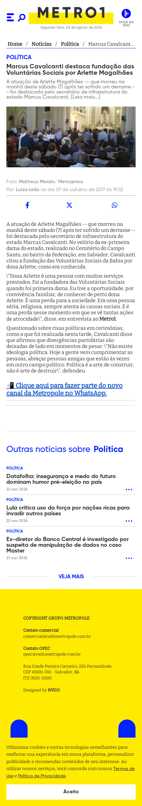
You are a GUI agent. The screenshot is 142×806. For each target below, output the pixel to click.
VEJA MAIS (71, 577)
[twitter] (69, 205)
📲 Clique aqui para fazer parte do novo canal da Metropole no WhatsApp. (64, 389)
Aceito (71, 792)
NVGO (54, 690)
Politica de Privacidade (42, 776)
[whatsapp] (115, 205)
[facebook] (27, 205)
